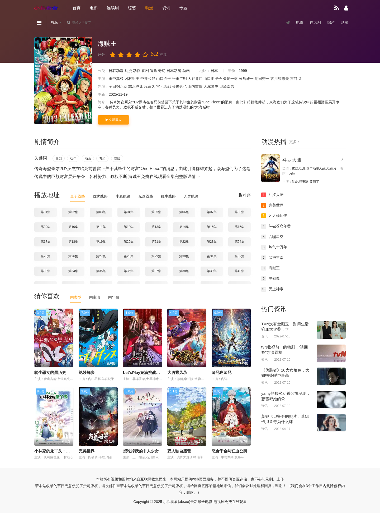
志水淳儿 (135, 86)
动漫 (149, 8)
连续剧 (113, 8)
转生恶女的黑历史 (50, 372)
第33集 (45, 271)
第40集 (239, 271)
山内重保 (195, 86)
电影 (94, 8)
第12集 (129, 227)
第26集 (73, 256)
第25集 (45, 256)
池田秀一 (262, 78)
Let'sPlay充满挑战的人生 (145, 372)
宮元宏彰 (163, 86)
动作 (136, 70)
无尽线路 (191, 196)
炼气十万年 (274, 247)
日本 (214, 70)
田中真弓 (116, 78)
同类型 (75, 297)
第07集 (212, 212)
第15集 (212, 227)
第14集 (184, 227)
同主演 (94, 297)
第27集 (101, 256)
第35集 (101, 271)
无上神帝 (272, 289)
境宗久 (149, 86)
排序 (245, 195)
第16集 (239, 227)
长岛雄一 (246, 78)
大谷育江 (195, 78)
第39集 (212, 271)
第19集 (101, 242)
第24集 (239, 242)
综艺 (132, 8)
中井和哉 (147, 78)
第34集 (73, 271)
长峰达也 (179, 86)
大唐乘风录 (177, 372)
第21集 (156, 242)
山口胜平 (163, 78)
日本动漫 (174, 70)
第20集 (129, 242)
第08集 (239, 212)
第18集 (73, 242)
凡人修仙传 (274, 215)
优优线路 (100, 196)
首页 (76, 8)
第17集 (45, 242)
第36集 (129, 271)
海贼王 (270, 268)
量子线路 (77, 196)
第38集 (184, 271)
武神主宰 (272, 257)
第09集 (45, 227)
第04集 (129, 212)
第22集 (184, 242)
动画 (186, 70)
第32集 (239, 256)
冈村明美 (132, 78)
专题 (183, 8)
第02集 (73, 212)
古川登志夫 (279, 78)
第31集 (212, 256)
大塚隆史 (210, 86)
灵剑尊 (270, 278)
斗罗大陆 (291, 160)
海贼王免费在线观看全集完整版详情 (164, 176)
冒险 (153, 70)
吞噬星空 (272, 237)
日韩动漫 (116, 70)
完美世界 (86, 451)
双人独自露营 (179, 451)
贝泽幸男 (226, 86)
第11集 (101, 227)
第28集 (129, 256)
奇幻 (161, 70)
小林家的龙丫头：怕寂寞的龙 (60, 451)
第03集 (101, 212)
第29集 (156, 256)
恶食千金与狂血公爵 (229, 451)
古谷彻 (295, 78)
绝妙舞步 (86, 372)
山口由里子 (212, 78)
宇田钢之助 (118, 86)
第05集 (156, 212)
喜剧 (145, 70)
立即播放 (113, 120)
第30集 (184, 256)
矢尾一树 (230, 78)
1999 (243, 70)
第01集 (45, 212)
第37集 (156, 271)
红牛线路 (168, 196)
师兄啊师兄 (221, 372)
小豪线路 (123, 196)
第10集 (73, 227)
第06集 (184, 212)
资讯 (166, 8)
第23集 (212, 242)
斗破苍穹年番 (276, 226)
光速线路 (145, 196)
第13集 (156, 227)
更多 (294, 142)
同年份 (113, 297)
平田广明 (179, 78)
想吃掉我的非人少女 (141, 451)
